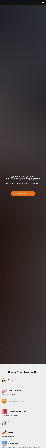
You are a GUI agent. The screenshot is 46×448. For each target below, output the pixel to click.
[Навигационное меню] (43, 2)
